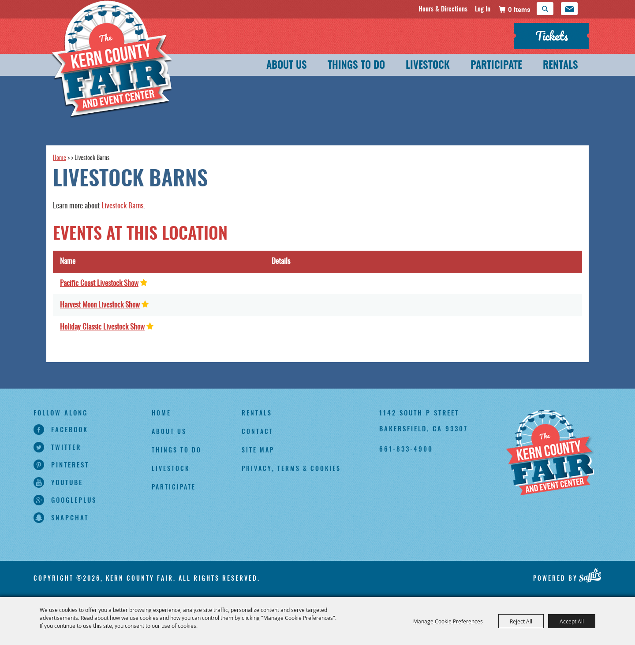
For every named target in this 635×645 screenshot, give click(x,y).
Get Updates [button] (569, 8)
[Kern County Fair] (550, 453)
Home (59, 158)
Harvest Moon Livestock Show (100, 305)
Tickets (551, 35)
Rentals (560, 66)
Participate (496, 66)
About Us (286, 66)
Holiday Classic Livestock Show (102, 327)
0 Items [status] (519, 9)
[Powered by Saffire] (590, 575)
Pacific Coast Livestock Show (99, 283)
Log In (482, 8)
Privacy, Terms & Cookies (291, 468)
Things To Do (356, 66)
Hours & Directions (442, 8)
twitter (66, 447)
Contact (257, 431)
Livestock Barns (122, 206)
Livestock (428, 66)
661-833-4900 (406, 448)
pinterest (70, 464)
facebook (69, 429)
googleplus (74, 499)
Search (545, 8)
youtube (67, 482)
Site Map (258, 449)
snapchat (70, 517)
